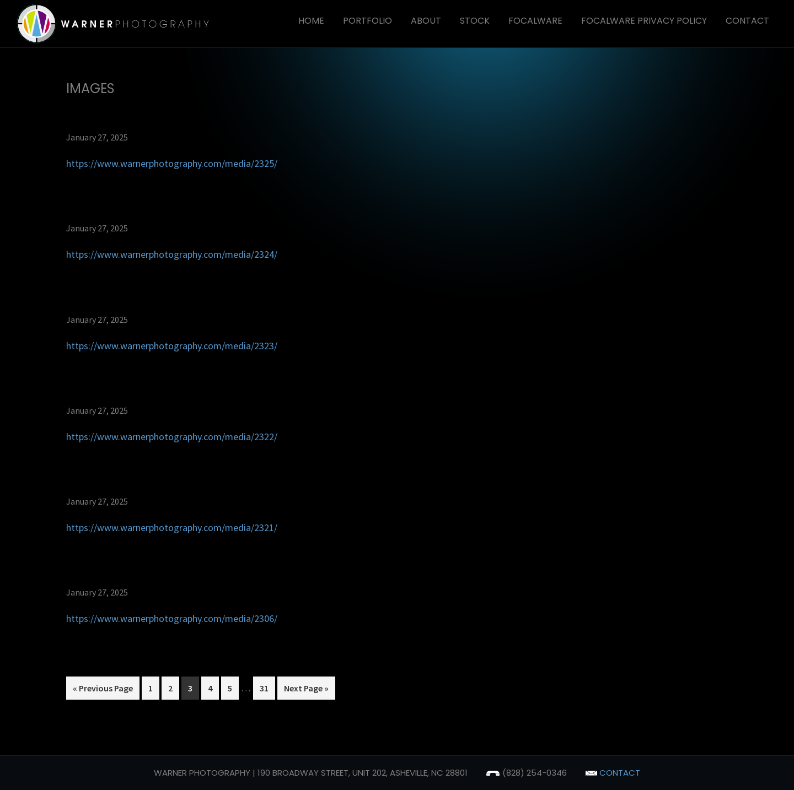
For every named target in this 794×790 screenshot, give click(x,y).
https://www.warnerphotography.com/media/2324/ (171, 254)
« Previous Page (103, 690)
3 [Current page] (193, 690)
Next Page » (306, 690)
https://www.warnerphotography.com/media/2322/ (171, 436)
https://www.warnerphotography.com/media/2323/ (171, 345)
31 (267, 690)
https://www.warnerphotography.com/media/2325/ (171, 163)
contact (613, 772)
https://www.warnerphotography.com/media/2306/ (171, 618)
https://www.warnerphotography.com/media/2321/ (171, 527)
